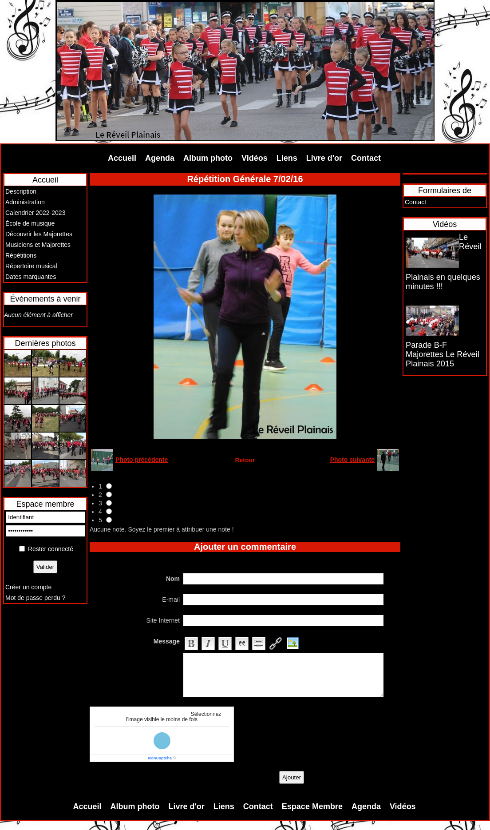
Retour (245, 460)
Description (20, 191)
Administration (25, 202)
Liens (287, 158)
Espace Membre (312, 806)
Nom (173, 578)
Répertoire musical (31, 266)
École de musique (30, 223)
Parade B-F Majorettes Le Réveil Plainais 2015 (442, 354)
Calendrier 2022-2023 (35, 212)
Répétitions (20, 255)
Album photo (208, 158)
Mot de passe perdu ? (35, 597)
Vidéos (254, 158)
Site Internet (163, 620)
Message (167, 641)
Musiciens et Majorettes (38, 244)
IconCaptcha (160, 758)
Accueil (122, 158)
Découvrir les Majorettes (38, 234)
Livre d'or (324, 158)
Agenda (159, 158)
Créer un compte (28, 587)
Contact (366, 158)
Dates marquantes (30, 276)
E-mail (171, 599)
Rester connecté (50, 548)
